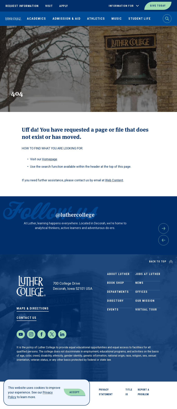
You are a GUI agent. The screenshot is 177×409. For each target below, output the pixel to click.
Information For (121, 5)
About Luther (118, 275)
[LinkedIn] (62, 341)
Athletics (96, 18)
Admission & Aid (67, 18)
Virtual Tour (146, 325)
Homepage (49, 159)
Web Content (114, 180)
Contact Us (26, 317)
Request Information (22, 6)
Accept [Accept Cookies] (74, 392)
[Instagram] (31, 341)
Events (113, 325)
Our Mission (145, 312)
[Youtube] (21, 341)
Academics (36, 18)
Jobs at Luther (147, 275)
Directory (115, 312)
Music (116, 18)
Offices (141, 300)
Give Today (158, 5)
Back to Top (157, 261)
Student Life (139, 18)
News (139, 288)
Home (9, 33)
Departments (118, 300)
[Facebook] (41, 341)
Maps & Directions (33, 308)
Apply (63, 6)
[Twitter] (52, 341)
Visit (49, 6)
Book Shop (115, 288)
